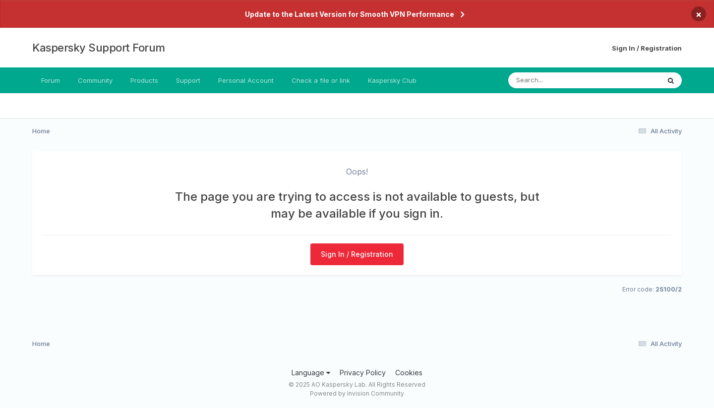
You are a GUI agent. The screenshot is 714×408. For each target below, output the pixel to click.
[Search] (557, 80)
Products (144, 80)
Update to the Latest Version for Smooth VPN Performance (349, 14)
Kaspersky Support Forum (98, 47)
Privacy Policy (363, 372)
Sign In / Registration (647, 48)
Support (188, 80)
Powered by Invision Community (357, 393)
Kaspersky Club (392, 80)
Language (311, 372)
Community (95, 80)
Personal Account (246, 80)
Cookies (408, 372)
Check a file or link (321, 80)
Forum (50, 80)
